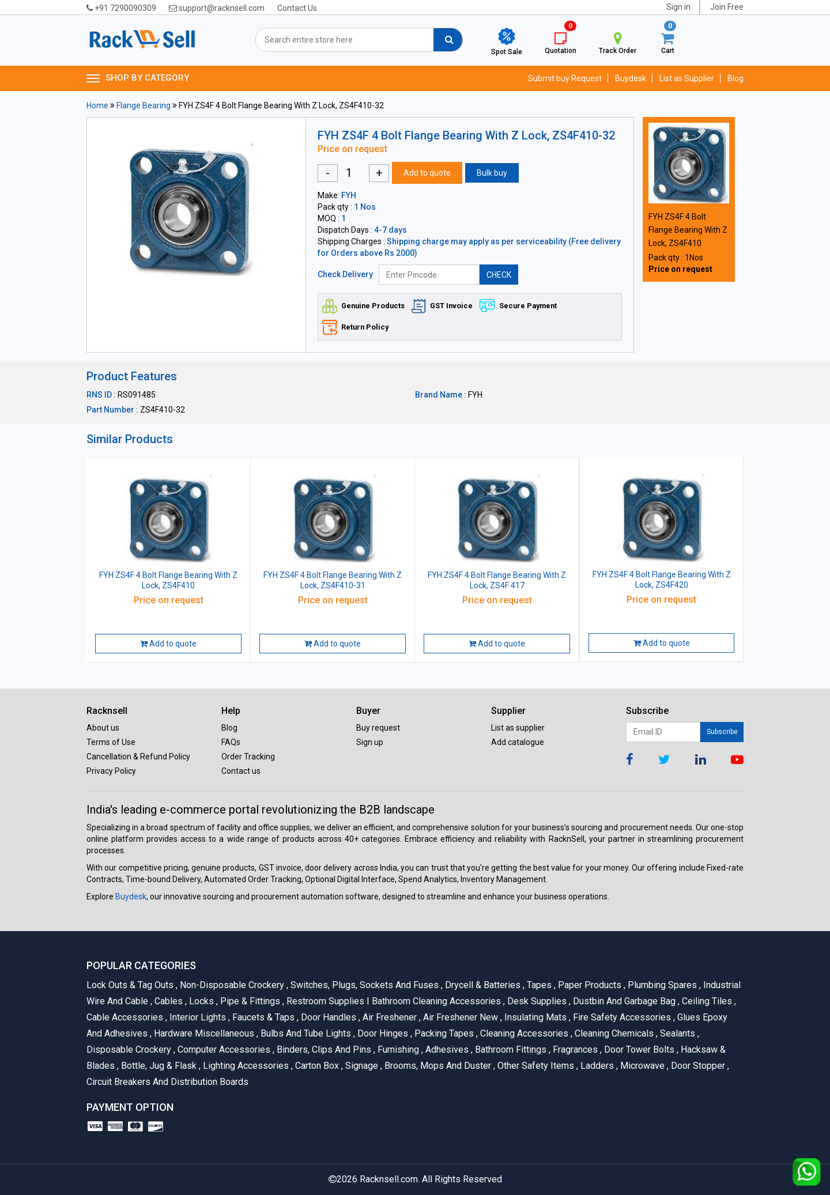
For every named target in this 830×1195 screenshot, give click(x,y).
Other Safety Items (534, 1065)
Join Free (727, 7)
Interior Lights (196, 1017)
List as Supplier (686, 78)
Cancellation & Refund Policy (138, 756)
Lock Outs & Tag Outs (131, 985)
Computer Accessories (223, 1049)
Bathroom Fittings (510, 1049)
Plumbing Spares (661, 985)
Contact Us (297, 8)
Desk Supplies (536, 1001)
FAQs (230, 742)
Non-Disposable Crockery (231, 985)
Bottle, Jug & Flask (158, 1065)
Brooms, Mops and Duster (436, 1065)
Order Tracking (248, 756)
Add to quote (427, 172)
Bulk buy (492, 172)
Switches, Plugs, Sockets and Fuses (363, 985)
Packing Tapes (443, 1033)
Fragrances (574, 1049)
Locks (200, 1001)
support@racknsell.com (217, 8)
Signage (360, 1065)
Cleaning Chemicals (613, 1033)
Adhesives (446, 1049)
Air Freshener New (459, 1017)
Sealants (676, 1033)
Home (97, 105)
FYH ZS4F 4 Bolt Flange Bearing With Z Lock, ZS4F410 (687, 230)
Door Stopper (697, 1065)
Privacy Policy (111, 771)
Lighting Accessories (245, 1065)
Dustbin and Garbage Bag (623, 1001)
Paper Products (589, 985)
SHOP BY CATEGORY (137, 78)
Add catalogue (517, 742)
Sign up (369, 742)
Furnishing (397, 1049)
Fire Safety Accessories (621, 1017)
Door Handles (328, 1017)
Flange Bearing (143, 105)
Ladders (596, 1065)
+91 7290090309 (121, 8)
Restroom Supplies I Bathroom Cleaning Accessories (392, 1001)
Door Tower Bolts (638, 1049)
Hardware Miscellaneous (203, 1033)
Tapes (538, 985)
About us (102, 727)
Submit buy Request (565, 78)
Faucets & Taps (262, 1017)
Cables (167, 1001)
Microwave (641, 1065)
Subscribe (722, 732)
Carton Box (316, 1065)
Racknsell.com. (390, 1179)
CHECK (498, 274)
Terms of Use (110, 742)
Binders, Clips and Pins (323, 1049)
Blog (735, 78)
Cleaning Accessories (523, 1033)
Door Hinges (381, 1033)
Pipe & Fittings (249, 1001)
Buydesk (630, 78)
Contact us (241, 771)
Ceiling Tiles (706, 1001)
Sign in (678, 7)
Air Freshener (389, 1017)
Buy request (378, 727)
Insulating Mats (534, 1017)
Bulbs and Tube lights (304, 1033)
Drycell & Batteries (482, 985)
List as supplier (518, 727)
